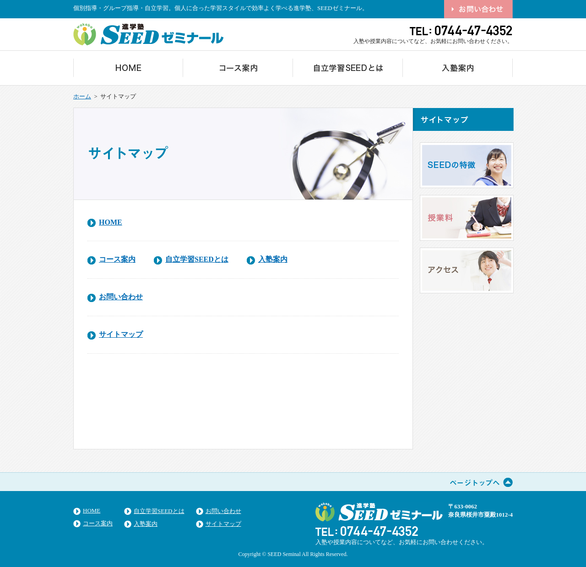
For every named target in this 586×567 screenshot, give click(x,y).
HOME (110, 222)
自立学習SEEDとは (196, 259)
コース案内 (117, 259)
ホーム (82, 96)
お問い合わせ (121, 297)
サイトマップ (121, 334)
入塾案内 (273, 259)
